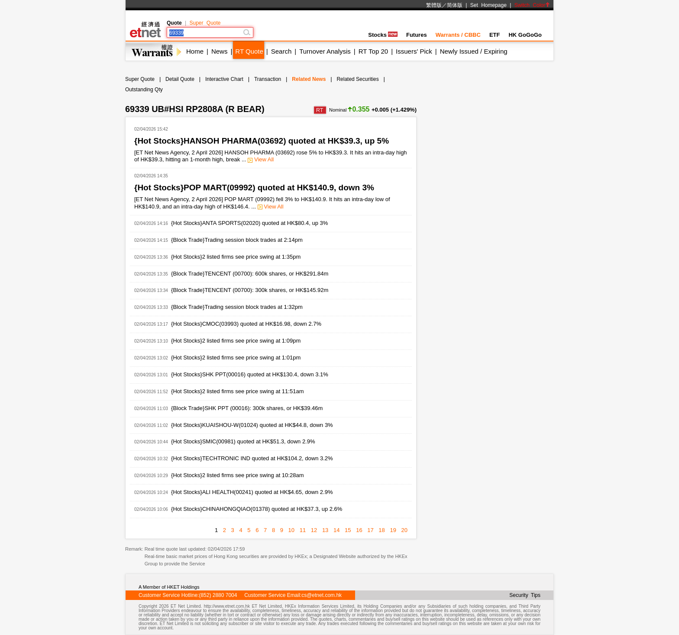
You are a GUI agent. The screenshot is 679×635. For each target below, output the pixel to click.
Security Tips (524, 595)
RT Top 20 (373, 51)
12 (314, 530)
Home (195, 51)
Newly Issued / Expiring (474, 51)
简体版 (454, 5)
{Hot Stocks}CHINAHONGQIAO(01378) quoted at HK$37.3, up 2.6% (256, 509)
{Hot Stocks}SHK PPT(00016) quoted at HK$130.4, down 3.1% (249, 374)
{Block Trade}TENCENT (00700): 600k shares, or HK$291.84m (249, 273)
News (219, 51)
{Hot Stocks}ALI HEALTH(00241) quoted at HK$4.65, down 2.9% (252, 492)
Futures (416, 35)
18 (381, 530)
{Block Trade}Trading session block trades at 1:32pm (237, 307)
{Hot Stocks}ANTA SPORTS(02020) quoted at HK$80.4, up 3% (249, 223)
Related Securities (357, 79)
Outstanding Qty (144, 90)
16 (359, 530)
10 (291, 530)
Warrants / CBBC (458, 35)
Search (281, 51)
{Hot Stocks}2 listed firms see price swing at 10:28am (237, 475)
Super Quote (204, 23)
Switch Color (532, 5)
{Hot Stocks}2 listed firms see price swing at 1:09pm (236, 340)
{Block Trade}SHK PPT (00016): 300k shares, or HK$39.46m (247, 408)
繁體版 (434, 5)
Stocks (383, 35)
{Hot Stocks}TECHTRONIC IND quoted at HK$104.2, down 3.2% (252, 458)
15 (348, 530)
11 (303, 530)
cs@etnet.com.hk (321, 595)
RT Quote (249, 51)
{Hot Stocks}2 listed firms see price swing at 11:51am (237, 391)
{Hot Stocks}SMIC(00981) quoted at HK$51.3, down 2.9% (243, 441)
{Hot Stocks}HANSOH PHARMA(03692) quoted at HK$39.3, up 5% (261, 140)
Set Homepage (488, 5)
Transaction (267, 79)
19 (393, 530)
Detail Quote (179, 79)
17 (370, 530)
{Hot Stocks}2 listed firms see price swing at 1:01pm (236, 357)
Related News (309, 79)
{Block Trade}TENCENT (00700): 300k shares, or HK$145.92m (249, 290)
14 (336, 530)
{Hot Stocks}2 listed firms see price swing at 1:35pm (236, 256)
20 (404, 530)
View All (261, 159)
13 (325, 530)
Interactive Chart (224, 79)
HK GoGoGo (525, 35)
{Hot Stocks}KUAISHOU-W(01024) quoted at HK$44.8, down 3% (252, 425)
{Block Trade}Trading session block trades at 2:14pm (237, 240)
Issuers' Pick (414, 51)
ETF (494, 35)
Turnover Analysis (325, 51)
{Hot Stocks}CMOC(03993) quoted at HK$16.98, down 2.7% (246, 324)
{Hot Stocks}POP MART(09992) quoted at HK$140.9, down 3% (254, 187)
